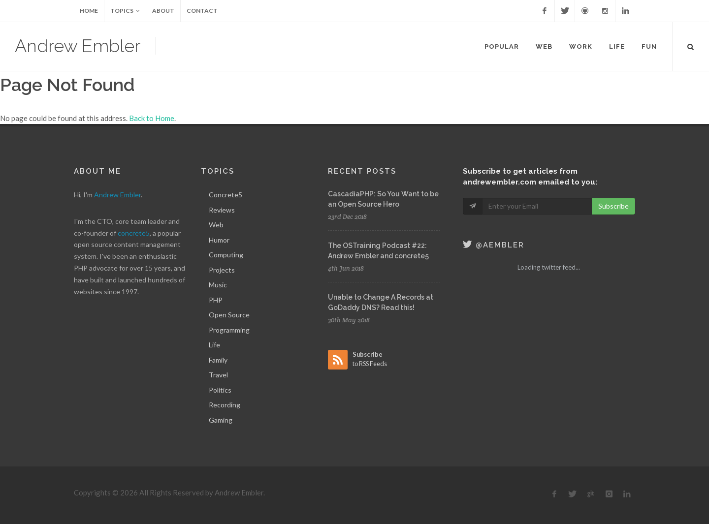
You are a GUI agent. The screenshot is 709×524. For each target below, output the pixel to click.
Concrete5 (225, 194)
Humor (219, 240)
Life (214, 344)
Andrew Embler (77, 46)
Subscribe (613, 206)
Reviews (222, 210)
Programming (229, 330)
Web (216, 224)
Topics (125, 11)
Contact (202, 10)
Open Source (229, 314)
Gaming (220, 420)
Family (218, 360)
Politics (220, 390)
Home (89, 10)
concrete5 (134, 233)
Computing (226, 254)
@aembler (493, 245)
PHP (216, 300)
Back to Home (151, 118)
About (163, 10)
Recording (224, 405)
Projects (222, 270)
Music (218, 284)
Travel (218, 374)
